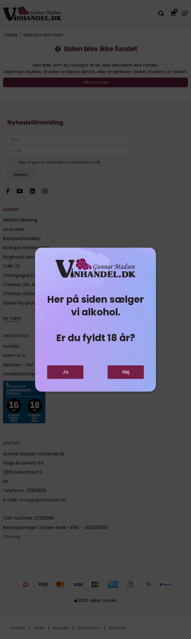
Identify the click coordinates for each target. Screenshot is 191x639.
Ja (65, 371)
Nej (125, 371)
